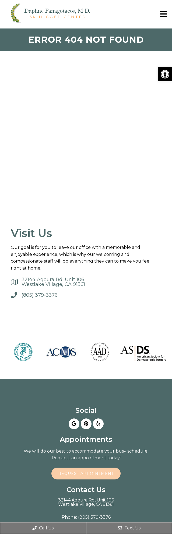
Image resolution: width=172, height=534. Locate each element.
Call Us (43, 528)
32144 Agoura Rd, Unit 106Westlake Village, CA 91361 (53, 282)
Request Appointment (86, 473)
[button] (165, 74)
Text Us (129, 528)
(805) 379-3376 (40, 295)
